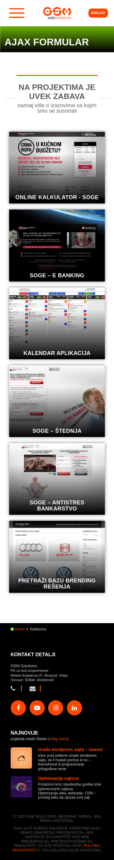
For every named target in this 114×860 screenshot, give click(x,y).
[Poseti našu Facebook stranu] (18, 707)
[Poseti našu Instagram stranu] (55, 707)
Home (20, 629)
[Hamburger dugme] (16, 13)
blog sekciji (60, 739)
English (98, 13)
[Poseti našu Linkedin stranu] (74, 707)
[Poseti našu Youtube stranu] (37, 707)
